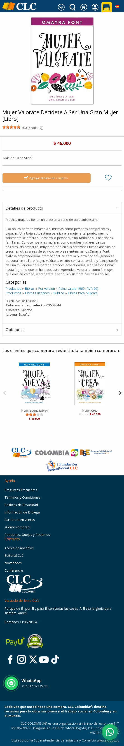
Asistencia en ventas (20, 520)
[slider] (11, 127)
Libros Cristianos (37, 293)
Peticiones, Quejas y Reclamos (27, 534)
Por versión (46, 288)
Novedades (13, 563)
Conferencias (14, 570)
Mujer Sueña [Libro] (34, 410)
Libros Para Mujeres (83, 293)
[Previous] (4, 392)
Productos (13, 288)
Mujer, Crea (90, 410)
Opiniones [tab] (15, 329)
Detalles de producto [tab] (24, 208)
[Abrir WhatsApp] (110, 732)
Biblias (30, 288)
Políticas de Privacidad (21, 505)
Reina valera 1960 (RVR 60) (78, 288)
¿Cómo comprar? (17, 527)
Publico (58, 293)
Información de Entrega (22, 512)
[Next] (120, 392)
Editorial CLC (14, 555)
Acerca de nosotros (19, 548)
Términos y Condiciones (22, 497)
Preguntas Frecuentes (21, 490)
